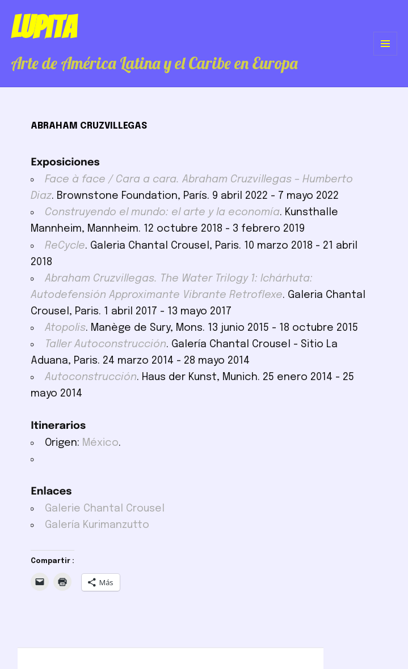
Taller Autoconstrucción (105, 344)
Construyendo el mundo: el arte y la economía (162, 212)
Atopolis (65, 328)
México (100, 443)
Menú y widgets (385, 55)
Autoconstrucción (91, 377)
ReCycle (65, 246)
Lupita (43, 27)
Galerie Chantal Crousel (105, 509)
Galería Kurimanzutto (97, 525)
